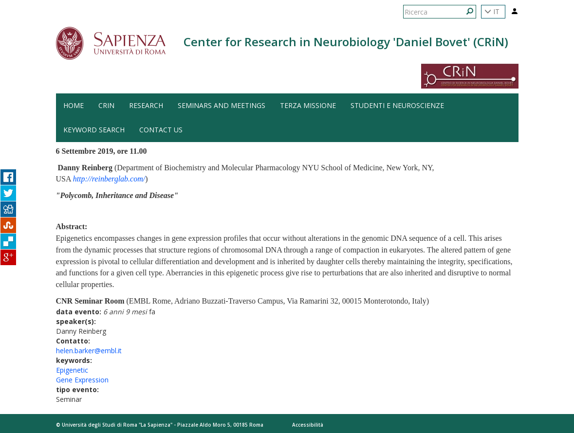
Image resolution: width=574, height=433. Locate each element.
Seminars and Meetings (221, 105)
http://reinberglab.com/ (109, 179)
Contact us (161, 129)
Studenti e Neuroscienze (397, 105)
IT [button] (492, 11)
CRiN (106, 105)
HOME (73, 105)
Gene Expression (82, 379)
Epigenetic (72, 370)
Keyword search (94, 129)
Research (146, 105)
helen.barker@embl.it (89, 350)
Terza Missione (308, 105)
